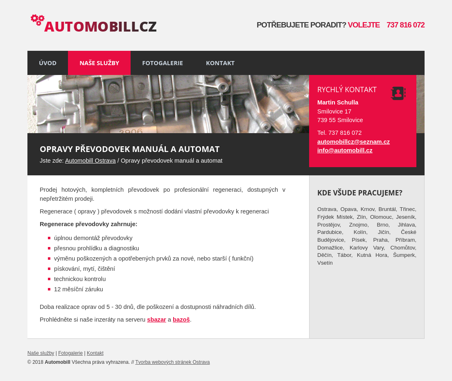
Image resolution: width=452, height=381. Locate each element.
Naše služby (99, 63)
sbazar (156, 319)
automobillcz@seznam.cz (353, 141)
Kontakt (220, 63)
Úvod (47, 63)
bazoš (181, 319)
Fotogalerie (162, 63)
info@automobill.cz (345, 150)
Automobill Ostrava (90, 160)
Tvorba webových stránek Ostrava (172, 362)
